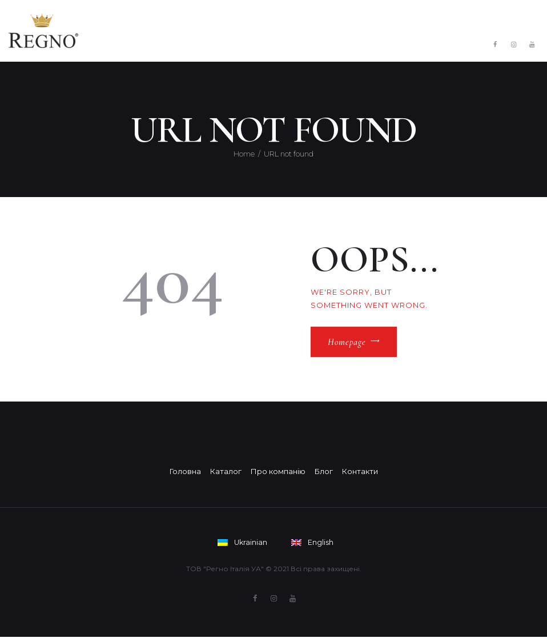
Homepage (347, 342)
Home (244, 153)
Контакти (360, 471)
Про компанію (278, 471)
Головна (185, 471)
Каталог (226, 471)
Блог (324, 471)
